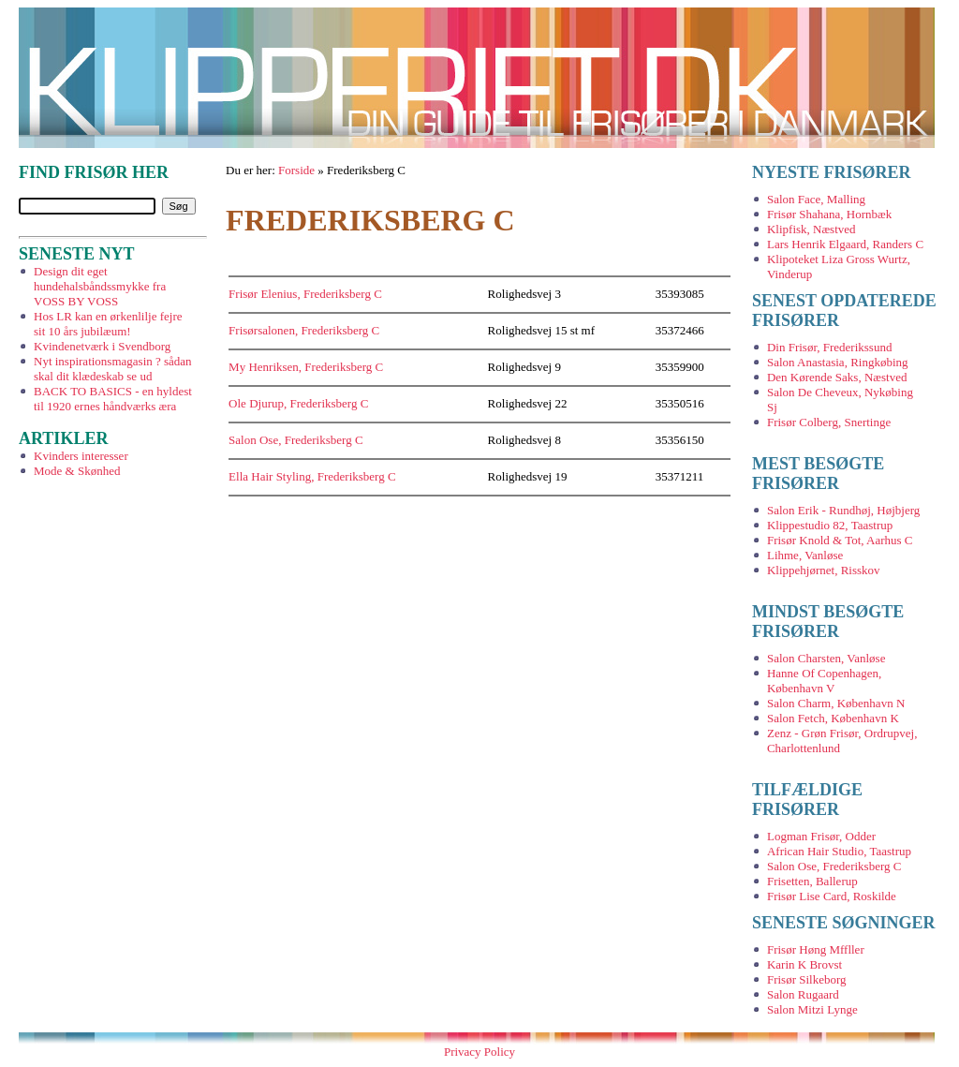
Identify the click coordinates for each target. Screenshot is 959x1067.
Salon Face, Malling (816, 199)
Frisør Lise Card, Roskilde (831, 896)
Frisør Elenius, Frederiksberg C (305, 294)
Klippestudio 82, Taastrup (830, 525)
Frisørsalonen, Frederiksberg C (304, 330)
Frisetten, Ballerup (812, 881)
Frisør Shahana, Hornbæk (829, 214)
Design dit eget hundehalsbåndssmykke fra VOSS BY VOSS (100, 286)
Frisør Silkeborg (807, 979)
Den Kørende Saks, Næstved (837, 377)
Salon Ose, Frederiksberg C (295, 440)
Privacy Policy (479, 1052)
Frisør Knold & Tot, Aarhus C (840, 540)
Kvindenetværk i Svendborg (102, 346)
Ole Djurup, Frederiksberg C (298, 403)
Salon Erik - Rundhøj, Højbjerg (843, 510)
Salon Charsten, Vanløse (826, 658)
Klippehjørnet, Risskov (823, 570)
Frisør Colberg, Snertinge (829, 422)
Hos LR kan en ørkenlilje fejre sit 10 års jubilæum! (108, 323)
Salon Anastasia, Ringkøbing (837, 362)
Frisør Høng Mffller (815, 949)
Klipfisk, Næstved (811, 229)
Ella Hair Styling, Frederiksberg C (312, 476)
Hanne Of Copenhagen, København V (824, 680)
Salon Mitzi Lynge (812, 1009)
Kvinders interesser (81, 456)
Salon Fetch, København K (833, 718)
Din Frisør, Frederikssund (829, 347)
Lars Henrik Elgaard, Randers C (845, 244)
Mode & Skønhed (77, 471)
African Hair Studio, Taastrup (839, 851)
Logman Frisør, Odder (821, 836)
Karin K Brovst (804, 964)
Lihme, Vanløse (805, 555)
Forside (296, 170)
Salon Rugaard (803, 994)
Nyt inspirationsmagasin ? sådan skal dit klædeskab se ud (113, 368)
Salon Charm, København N (836, 703)
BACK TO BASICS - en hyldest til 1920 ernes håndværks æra (113, 398)
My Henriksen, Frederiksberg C (306, 367)
